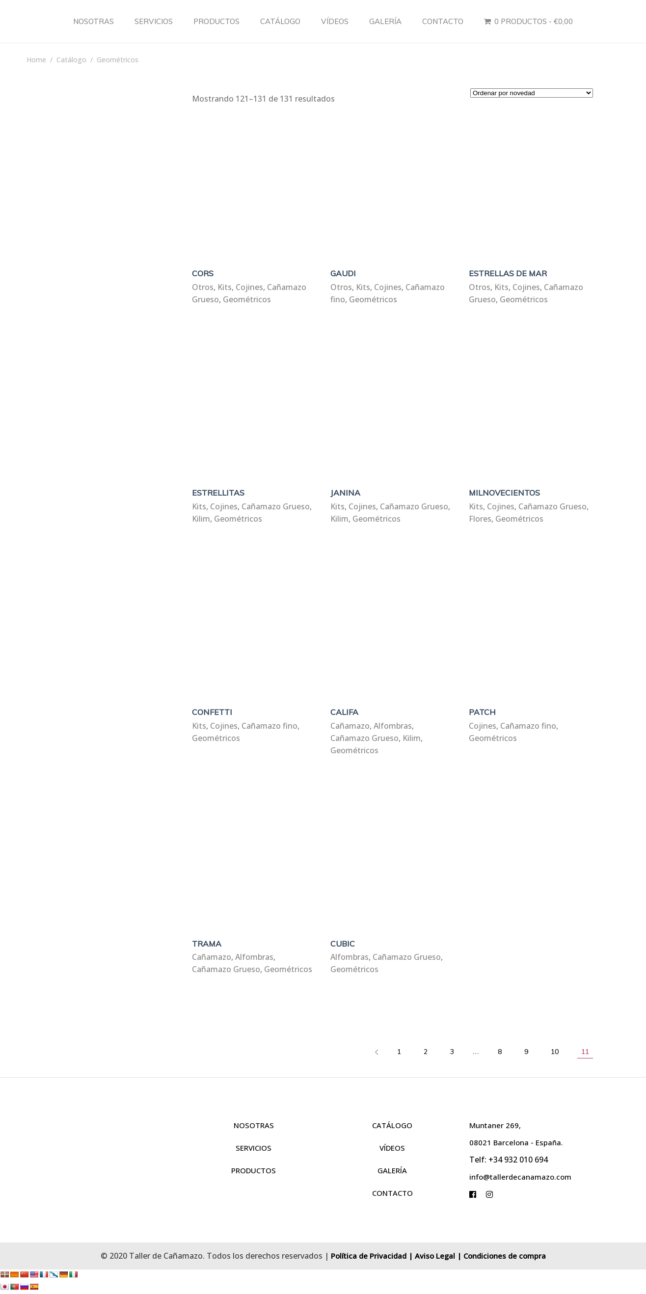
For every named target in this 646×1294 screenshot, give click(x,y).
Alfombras (393, 725)
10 (555, 1051)
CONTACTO (392, 1193)
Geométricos (247, 299)
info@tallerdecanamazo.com (520, 1177)
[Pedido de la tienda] (531, 93)
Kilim (201, 518)
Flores (480, 518)
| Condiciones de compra (501, 1256)
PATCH (482, 712)
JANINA (345, 493)
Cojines (249, 287)
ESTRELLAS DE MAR (508, 273)
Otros (203, 287)
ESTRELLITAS (218, 493)
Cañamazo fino (269, 725)
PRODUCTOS (253, 1170)
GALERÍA (392, 1170)
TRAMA (206, 944)
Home (36, 59)
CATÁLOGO (392, 1125)
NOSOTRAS (254, 1125)
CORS (203, 273)
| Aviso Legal (431, 1256)
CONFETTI (212, 712)
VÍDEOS (392, 1148)
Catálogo (71, 59)
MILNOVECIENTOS (504, 493)
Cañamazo (350, 725)
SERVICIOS (253, 1148)
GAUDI (343, 273)
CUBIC (342, 944)
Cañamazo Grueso (276, 506)
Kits (224, 287)
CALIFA (344, 712)
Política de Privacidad (368, 1256)
